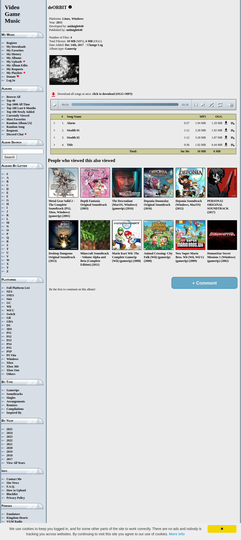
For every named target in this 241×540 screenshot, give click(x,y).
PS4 (8, 344)
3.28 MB (200, 130)
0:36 (186, 145)
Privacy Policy (15, 498)
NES (9, 291)
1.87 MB (217, 137)
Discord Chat (16, 134)
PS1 (8, 333)
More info (177, 534)
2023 (9, 436)
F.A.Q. (10, 486)
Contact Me (13, 479)
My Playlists (16, 73)
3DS (9, 329)
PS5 (8, 348)
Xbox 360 (12, 366)
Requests (12, 130)
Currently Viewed (17, 115)
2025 (9, 429)
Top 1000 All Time (18, 104)
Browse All (13, 97)
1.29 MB (217, 123)
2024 (9, 433)
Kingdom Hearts (17, 518)
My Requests (14, 69)
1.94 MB (200, 123)
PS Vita (11, 355)
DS (8, 325)
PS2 (8, 336)
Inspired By (13, 412)
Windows (12, 359)
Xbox (9, 362)
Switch (10, 314)
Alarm (71, 123)
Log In (10, 80)
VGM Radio (14, 521)
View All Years (15, 463)
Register (11, 43)
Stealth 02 (73, 137)
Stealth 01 (73, 130)
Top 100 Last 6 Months (21, 108)
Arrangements (15, 401)
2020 (9, 448)
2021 (9, 444)
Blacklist (12, 494)
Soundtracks (14, 394)
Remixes (11, 405)
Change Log (95, 45)
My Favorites (14, 50)
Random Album (16, 123)
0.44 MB (217, 145)
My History (13, 54)
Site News (12, 483)
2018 (9, 455)
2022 (9, 440)
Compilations (15, 409)
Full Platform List (18, 288)
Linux (66, 18)
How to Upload (16, 490)
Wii (8, 306)
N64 (9, 299)
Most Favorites (16, 119)
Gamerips (12, 390)
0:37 (186, 123)
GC (8, 303)
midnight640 (75, 26)
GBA (9, 321)
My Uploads (15, 61)
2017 (9, 459)
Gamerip (70, 48)
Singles (10, 397)
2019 (9, 451)
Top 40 (10, 100)
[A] (30, 123)
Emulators (13, 514)
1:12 (186, 130)
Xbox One (12, 370)
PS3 (8, 340)
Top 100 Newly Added (20, 112)
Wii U (10, 310)
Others (10, 374)
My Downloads (16, 46)
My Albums (13, 58)
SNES (10, 295)
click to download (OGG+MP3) (112, 94)
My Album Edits (17, 65)
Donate (12, 76)
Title (70, 145)
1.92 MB (217, 130)
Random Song (15, 127)
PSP (9, 351)
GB (8, 318)
